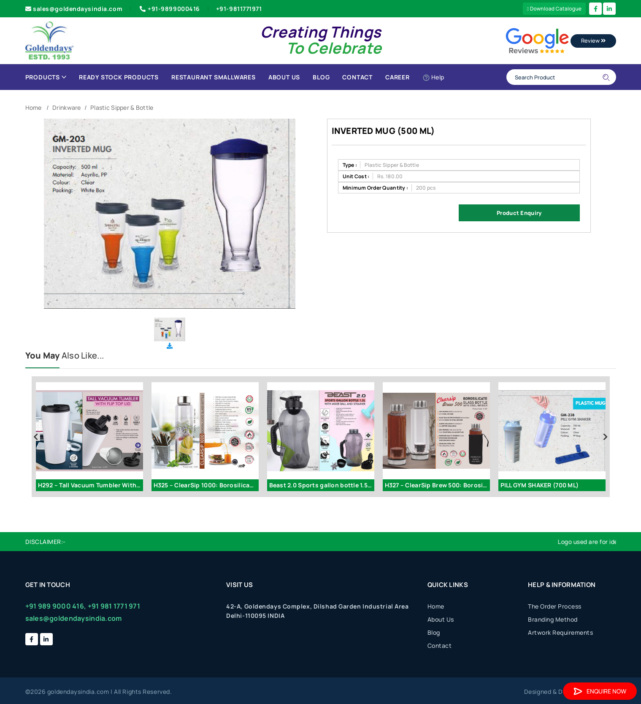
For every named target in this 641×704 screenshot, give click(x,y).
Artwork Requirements (560, 632)
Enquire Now (599, 691)
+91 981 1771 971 (114, 606)
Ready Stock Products (119, 77)
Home (33, 107)
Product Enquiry (519, 213)
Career (397, 77)
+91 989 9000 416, (56, 606)
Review (593, 40)
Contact (357, 77)
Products (45, 77)
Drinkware (66, 107)
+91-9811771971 (239, 9)
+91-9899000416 (169, 9)
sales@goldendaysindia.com (74, 9)
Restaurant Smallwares (213, 77)
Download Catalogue (554, 8)
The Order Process (554, 606)
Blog (321, 77)
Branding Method (553, 619)
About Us (284, 77)
